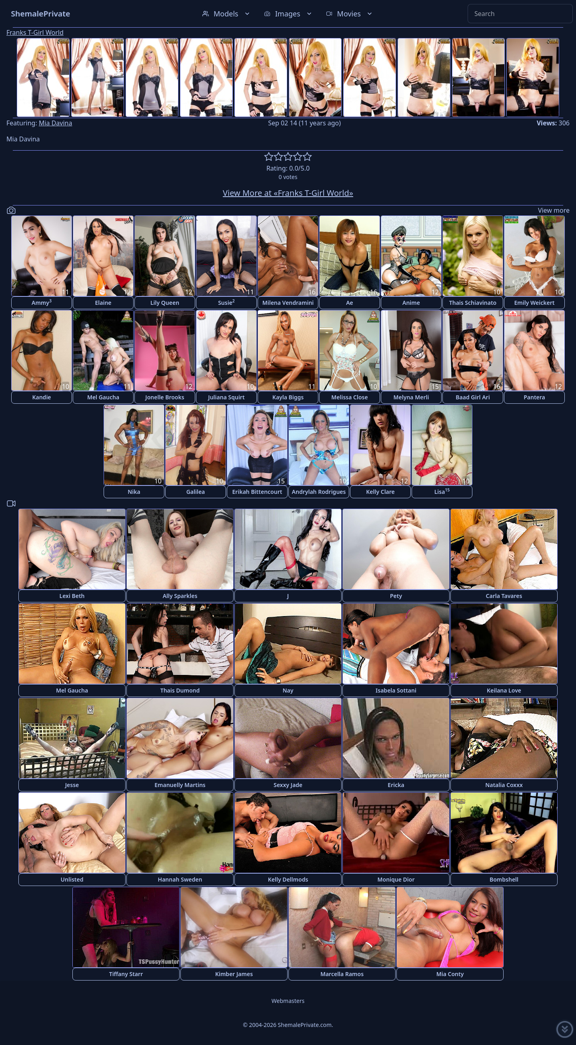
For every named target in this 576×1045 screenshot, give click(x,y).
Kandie (41, 397)
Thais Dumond (180, 690)
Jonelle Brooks (164, 397)
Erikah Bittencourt (257, 491)
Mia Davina (55, 123)
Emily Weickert (534, 302)
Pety (396, 596)
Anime (411, 302)
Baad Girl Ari (473, 397)
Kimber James (234, 974)
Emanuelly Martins (179, 785)
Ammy (42, 302)
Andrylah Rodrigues (319, 491)
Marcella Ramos (342, 974)
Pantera (534, 397)
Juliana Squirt (226, 397)
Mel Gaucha (103, 397)
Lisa (442, 491)
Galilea (195, 491)
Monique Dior (396, 879)
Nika (134, 491)
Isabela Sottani (396, 690)
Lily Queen (164, 302)
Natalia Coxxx (504, 785)
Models (226, 13)
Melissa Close (349, 397)
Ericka (396, 785)
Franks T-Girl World (35, 32)
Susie (226, 302)
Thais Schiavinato (472, 302)
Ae (349, 302)
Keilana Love (504, 690)
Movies (350, 13)
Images (288, 13)
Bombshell (504, 879)
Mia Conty (450, 974)
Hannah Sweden (180, 879)
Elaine (103, 302)
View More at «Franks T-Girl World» (288, 192)
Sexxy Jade (288, 785)
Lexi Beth (71, 596)
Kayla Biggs (288, 397)
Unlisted (72, 879)
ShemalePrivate (40, 13)
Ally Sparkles (180, 596)
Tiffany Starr (126, 974)
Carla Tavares (504, 596)
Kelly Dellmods (288, 879)
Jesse (72, 785)
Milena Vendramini (288, 302)
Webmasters (288, 1001)
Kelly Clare (380, 491)
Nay (288, 690)
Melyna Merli (411, 397)
